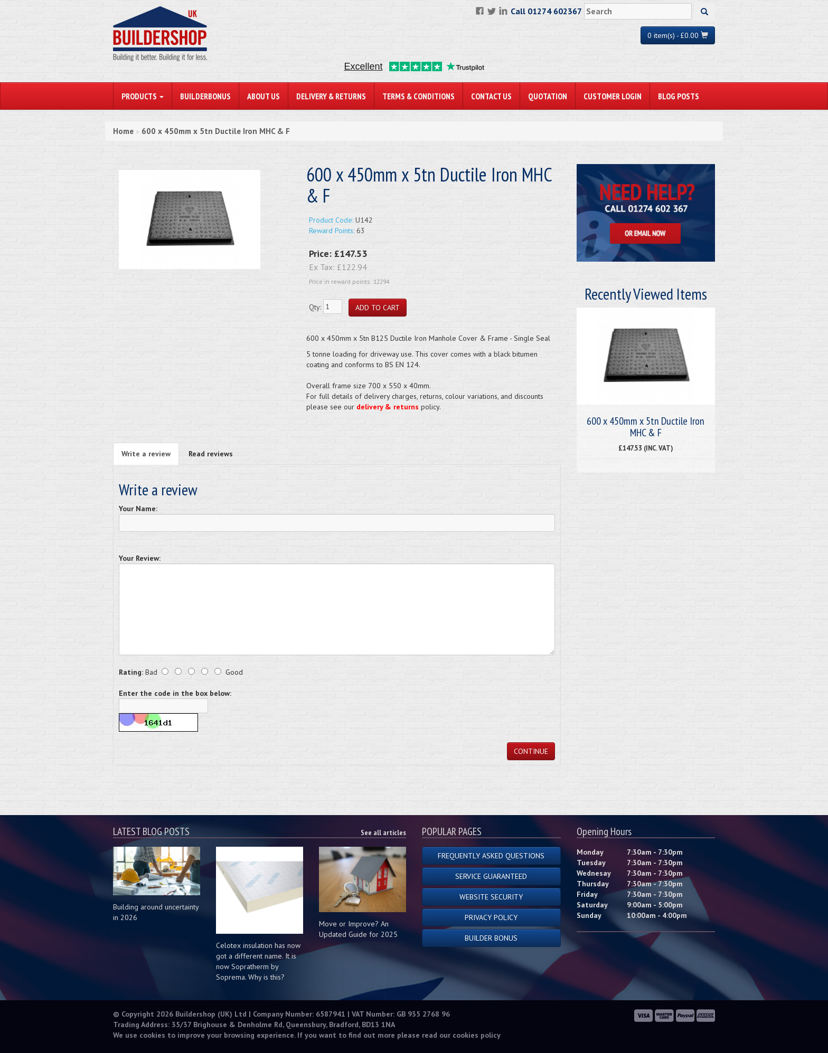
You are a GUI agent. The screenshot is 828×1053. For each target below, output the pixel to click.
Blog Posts (678, 96)
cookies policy (477, 1035)
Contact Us (491, 96)
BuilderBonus (205, 96)
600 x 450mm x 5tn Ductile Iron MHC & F (216, 131)
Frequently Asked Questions (491, 855)
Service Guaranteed (491, 876)
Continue (531, 751)
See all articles (383, 832)
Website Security (491, 897)
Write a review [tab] (146, 453)
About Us (263, 96)
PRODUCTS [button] (142, 96)
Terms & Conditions (418, 96)
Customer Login (613, 96)
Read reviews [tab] (211, 453)
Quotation (547, 96)
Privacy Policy (491, 917)
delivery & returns (387, 406)
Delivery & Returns (331, 96)
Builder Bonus (491, 938)
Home (123, 131)
